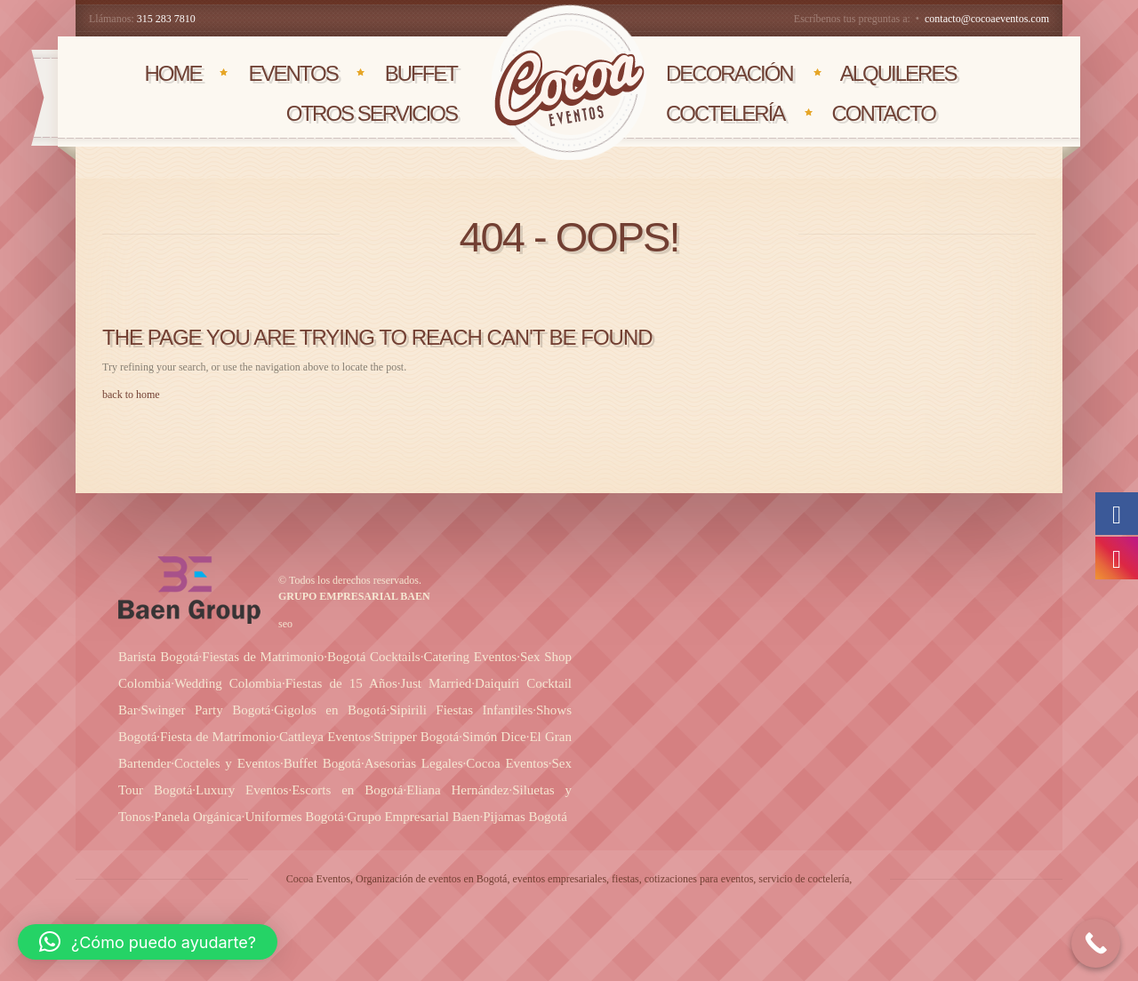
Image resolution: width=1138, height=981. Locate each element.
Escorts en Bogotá (347, 790)
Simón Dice (494, 737)
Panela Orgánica (197, 817)
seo (285, 624)
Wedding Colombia (228, 683)
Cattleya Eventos (325, 737)
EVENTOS (292, 73)
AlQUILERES (898, 73)
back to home (131, 394)
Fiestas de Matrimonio (263, 657)
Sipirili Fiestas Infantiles (461, 710)
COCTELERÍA (725, 113)
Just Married (436, 683)
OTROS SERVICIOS (371, 113)
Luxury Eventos (242, 790)
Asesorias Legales (414, 763)
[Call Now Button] (1095, 943)
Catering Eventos (470, 657)
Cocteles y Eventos (227, 763)
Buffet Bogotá (322, 763)
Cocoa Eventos (507, 763)
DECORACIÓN (729, 73)
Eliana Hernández (457, 790)
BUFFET (421, 73)
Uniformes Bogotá (293, 817)
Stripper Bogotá (416, 737)
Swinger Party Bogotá (205, 710)
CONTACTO (882, 113)
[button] (147, 942)
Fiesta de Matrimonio (218, 737)
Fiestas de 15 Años (341, 683)
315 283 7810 (166, 18)
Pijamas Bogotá (525, 817)
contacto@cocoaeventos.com (987, 18)
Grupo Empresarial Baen (413, 817)
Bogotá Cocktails (374, 657)
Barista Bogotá (158, 657)
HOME (172, 73)
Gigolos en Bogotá (330, 710)
